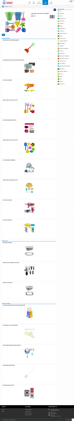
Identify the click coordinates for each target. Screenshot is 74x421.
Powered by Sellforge (68, 419)
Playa (10, 6)
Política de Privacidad (28, 409)
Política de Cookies (28, 411)
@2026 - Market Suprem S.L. (6, 419)
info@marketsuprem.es (53, 413)
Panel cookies (13, 419)
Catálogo (7, 6)
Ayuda (3, 411)
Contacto (3, 409)
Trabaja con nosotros (28, 414)
